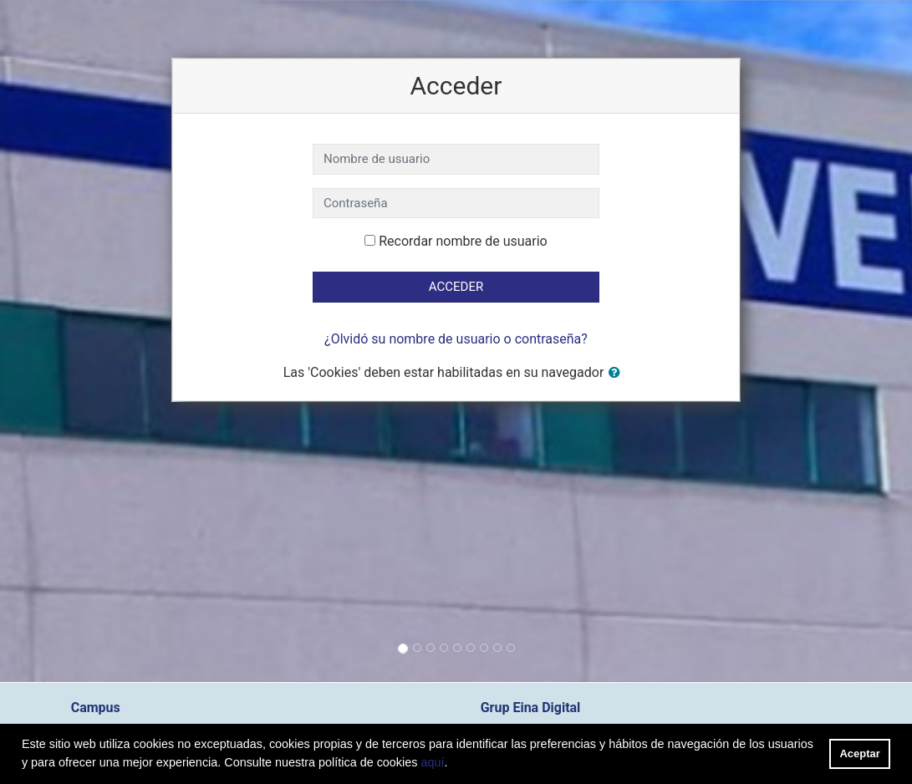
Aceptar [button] (860, 753)
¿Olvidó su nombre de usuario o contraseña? (456, 339)
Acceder (456, 286)
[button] (618, 373)
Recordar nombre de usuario (463, 241)
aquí (432, 762)
